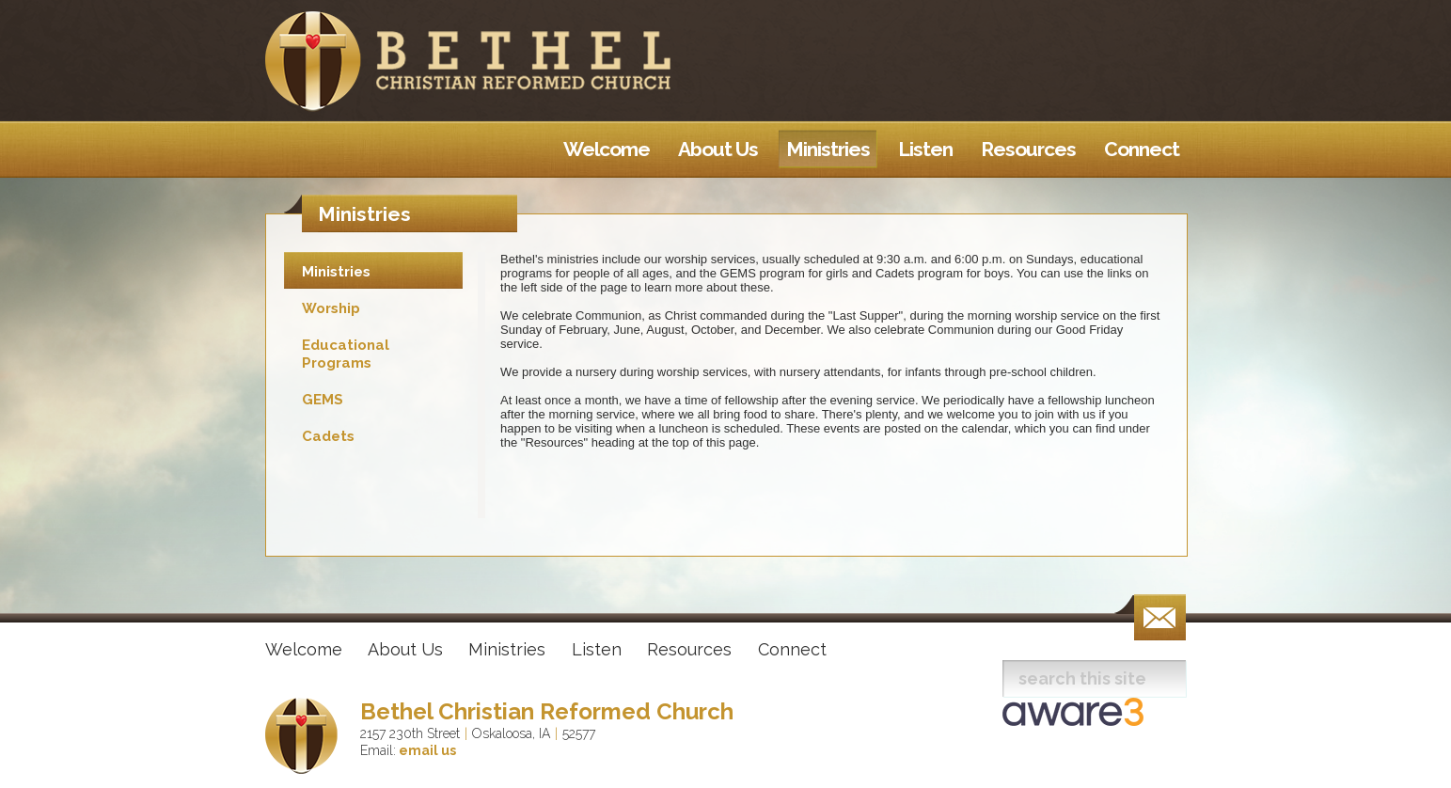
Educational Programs (345, 354)
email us (426, 750)
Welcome (303, 649)
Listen (597, 649)
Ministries (336, 271)
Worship (331, 308)
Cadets (328, 436)
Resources (689, 649)
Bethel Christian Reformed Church (546, 711)
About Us (405, 649)
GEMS (322, 399)
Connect (792, 649)
